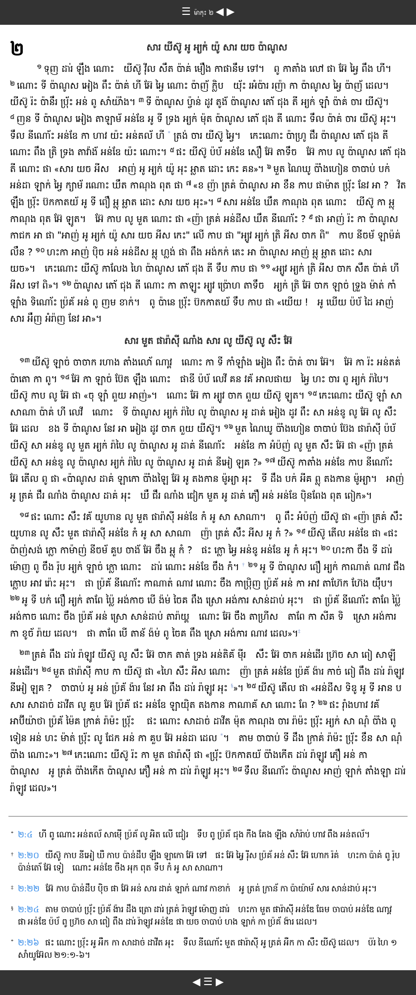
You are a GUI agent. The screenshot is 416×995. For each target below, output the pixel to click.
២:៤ (25, 834)
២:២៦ (28, 942)
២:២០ (28, 855)
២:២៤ (28, 909)
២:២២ (29, 888)
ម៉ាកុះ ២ (205, 13)
